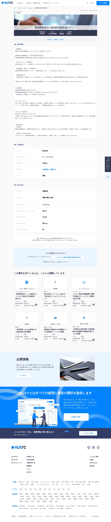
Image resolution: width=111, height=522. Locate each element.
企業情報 (55, 40)
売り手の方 (20, 3)
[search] (87, 3)
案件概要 (49, 40)
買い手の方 (28, 3)
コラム (56, 3)
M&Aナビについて (47, 3)
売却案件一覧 (37, 3)
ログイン (93, 3)
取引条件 (61, 40)
